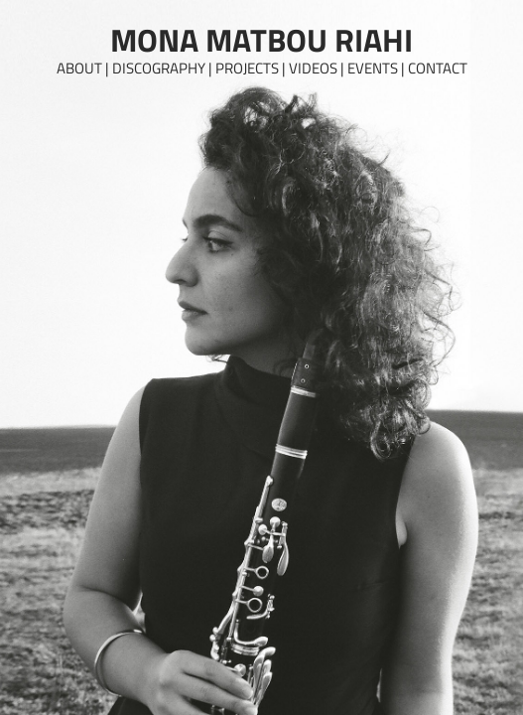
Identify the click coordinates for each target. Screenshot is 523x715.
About (79, 68)
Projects (247, 68)
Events (372, 68)
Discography (158, 68)
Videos (313, 68)
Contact (437, 68)
